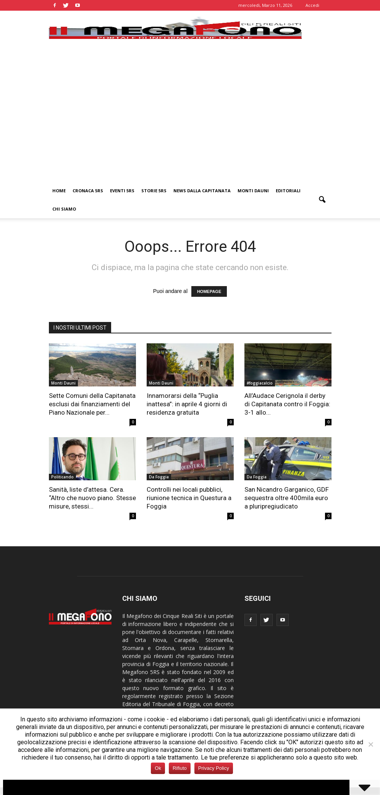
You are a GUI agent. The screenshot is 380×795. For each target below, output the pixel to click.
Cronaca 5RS (88, 190)
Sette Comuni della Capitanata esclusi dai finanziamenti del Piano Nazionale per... (92, 404)
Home (59, 190)
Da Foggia (159, 477)
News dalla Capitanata (202, 190)
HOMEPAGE (209, 291)
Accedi (312, 5)
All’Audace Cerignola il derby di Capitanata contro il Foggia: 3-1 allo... (287, 404)
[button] (322, 200)
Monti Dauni (253, 190)
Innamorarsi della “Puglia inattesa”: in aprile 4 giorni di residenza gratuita (187, 404)
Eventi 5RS (122, 190)
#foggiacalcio (260, 383)
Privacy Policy (213, 768)
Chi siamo (64, 209)
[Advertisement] (190, 124)
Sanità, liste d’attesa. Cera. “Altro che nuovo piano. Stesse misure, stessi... (92, 498)
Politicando (62, 477)
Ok (158, 768)
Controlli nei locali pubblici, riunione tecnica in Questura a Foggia (189, 498)
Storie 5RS (154, 190)
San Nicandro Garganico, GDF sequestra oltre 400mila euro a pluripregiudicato (286, 498)
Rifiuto (180, 768)
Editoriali (288, 190)
